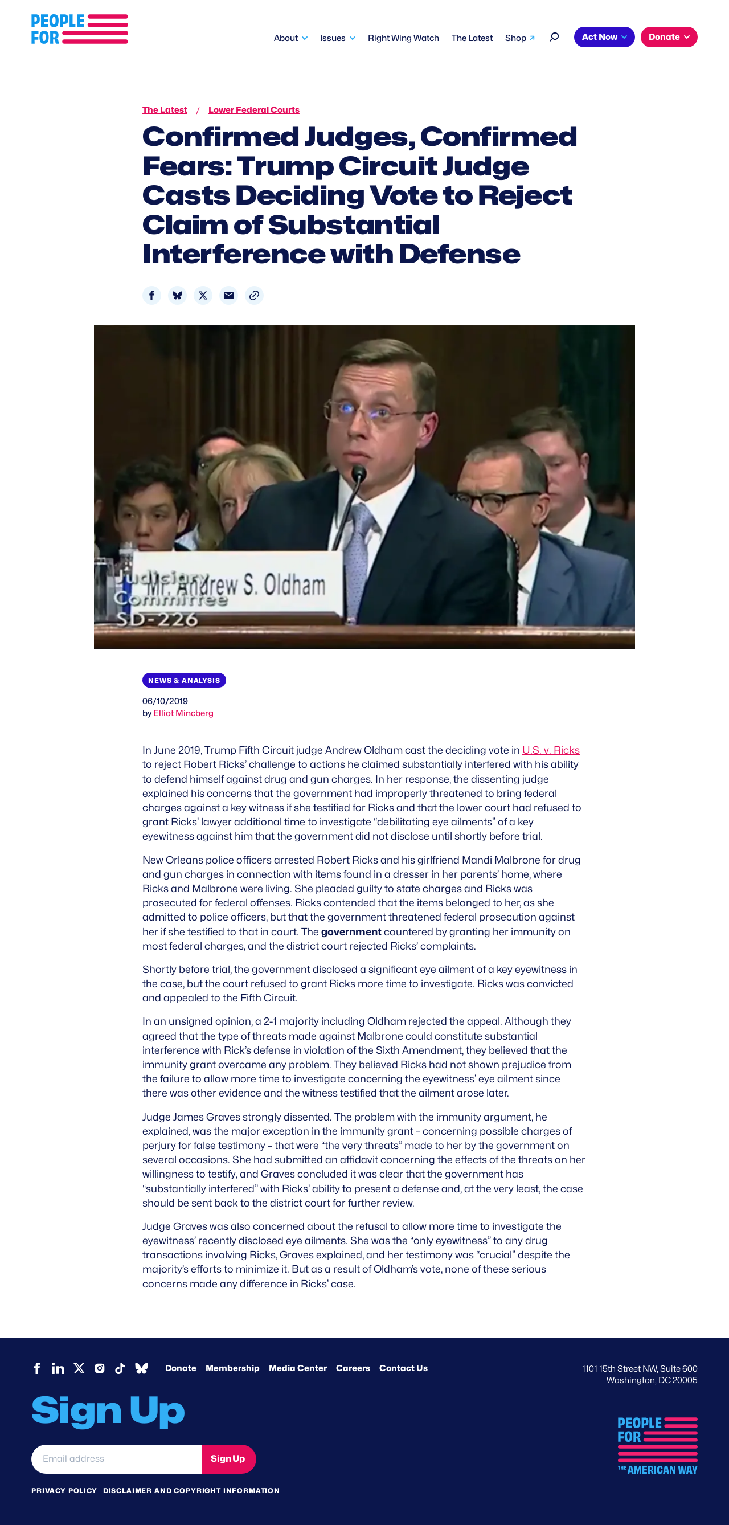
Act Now (599, 37)
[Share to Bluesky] (177, 295)
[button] (254, 295)
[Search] (554, 35)
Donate (664, 37)
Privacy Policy (64, 1490)
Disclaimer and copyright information (191, 1490)
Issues (333, 38)
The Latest (472, 38)
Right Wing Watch (403, 38)
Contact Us (403, 1368)
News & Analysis (184, 680)
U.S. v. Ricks (551, 750)
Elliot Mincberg (183, 713)
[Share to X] (203, 295)
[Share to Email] (228, 295)
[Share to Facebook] (151, 295)
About (286, 38)
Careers (353, 1368)
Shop (515, 38)
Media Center (298, 1368)
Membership (233, 1368)
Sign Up (228, 1458)
